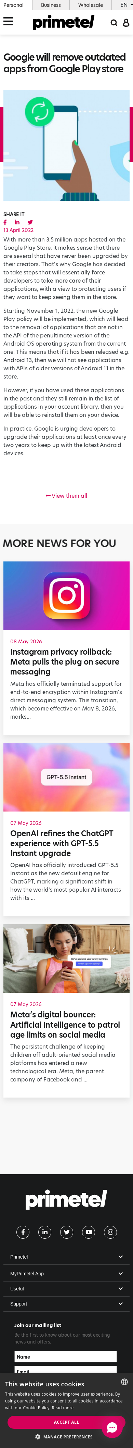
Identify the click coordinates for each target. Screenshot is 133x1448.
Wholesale (90, 5)
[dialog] (66, 1410)
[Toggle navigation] (10, 22)
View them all (66, 496)
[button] (66, 1436)
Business (51, 5)
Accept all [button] (66, 1422)
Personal (13, 5)
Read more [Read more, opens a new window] (63, 1408)
